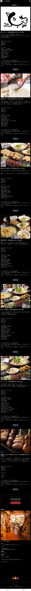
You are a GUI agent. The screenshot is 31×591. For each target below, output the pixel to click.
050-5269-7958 (16, 499)
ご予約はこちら (15, 69)
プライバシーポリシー (15, 584)
